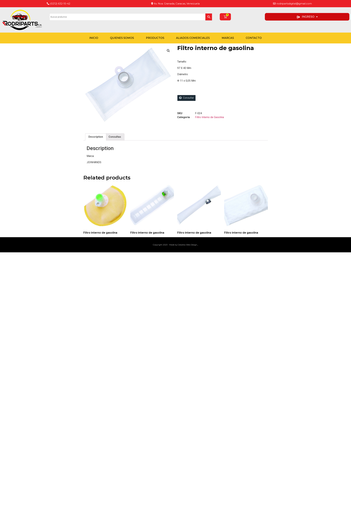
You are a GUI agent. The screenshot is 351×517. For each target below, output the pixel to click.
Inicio (93, 37)
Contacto (254, 37)
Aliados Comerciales (193, 37)
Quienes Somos (122, 37)
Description (95, 136)
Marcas (228, 37)
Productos (155, 37)
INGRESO (307, 17)
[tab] (95, 137)
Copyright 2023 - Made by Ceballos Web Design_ (175, 244)
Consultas (115, 136)
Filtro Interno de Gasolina (209, 117)
